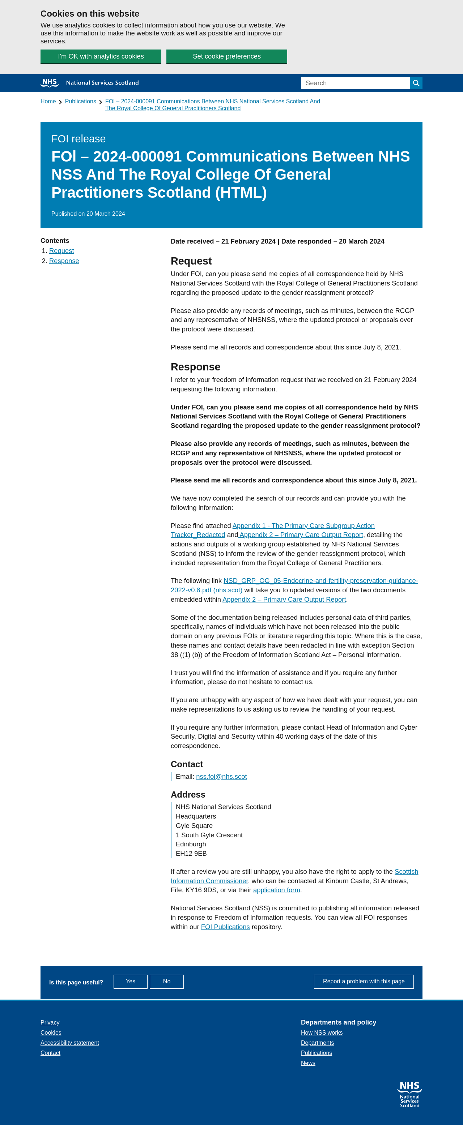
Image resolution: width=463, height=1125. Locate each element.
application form (276, 890)
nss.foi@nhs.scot (221, 776)
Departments (317, 1043)
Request (61, 250)
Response (64, 261)
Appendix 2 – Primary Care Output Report (300, 534)
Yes (138, 981)
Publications (80, 101)
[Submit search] (416, 83)
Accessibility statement (70, 1043)
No (184, 981)
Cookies (51, 1033)
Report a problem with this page (364, 981)
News (308, 1063)
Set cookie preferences (226, 56)
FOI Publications (225, 927)
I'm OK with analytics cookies (101, 56)
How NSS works (322, 1033)
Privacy (50, 1022)
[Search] (355, 83)
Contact (50, 1053)
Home (48, 101)
